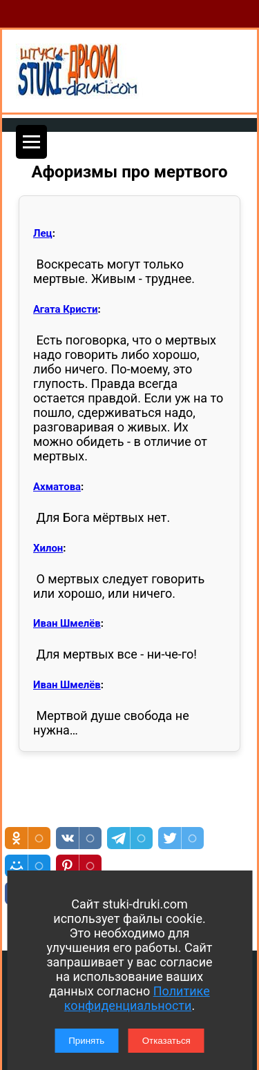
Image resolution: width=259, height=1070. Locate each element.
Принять (86, 1040)
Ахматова (57, 486)
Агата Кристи (65, 309)
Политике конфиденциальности (137, 998)
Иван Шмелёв (67, 623)
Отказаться (166, 1040)
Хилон (48, 548)
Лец (42, 233)
